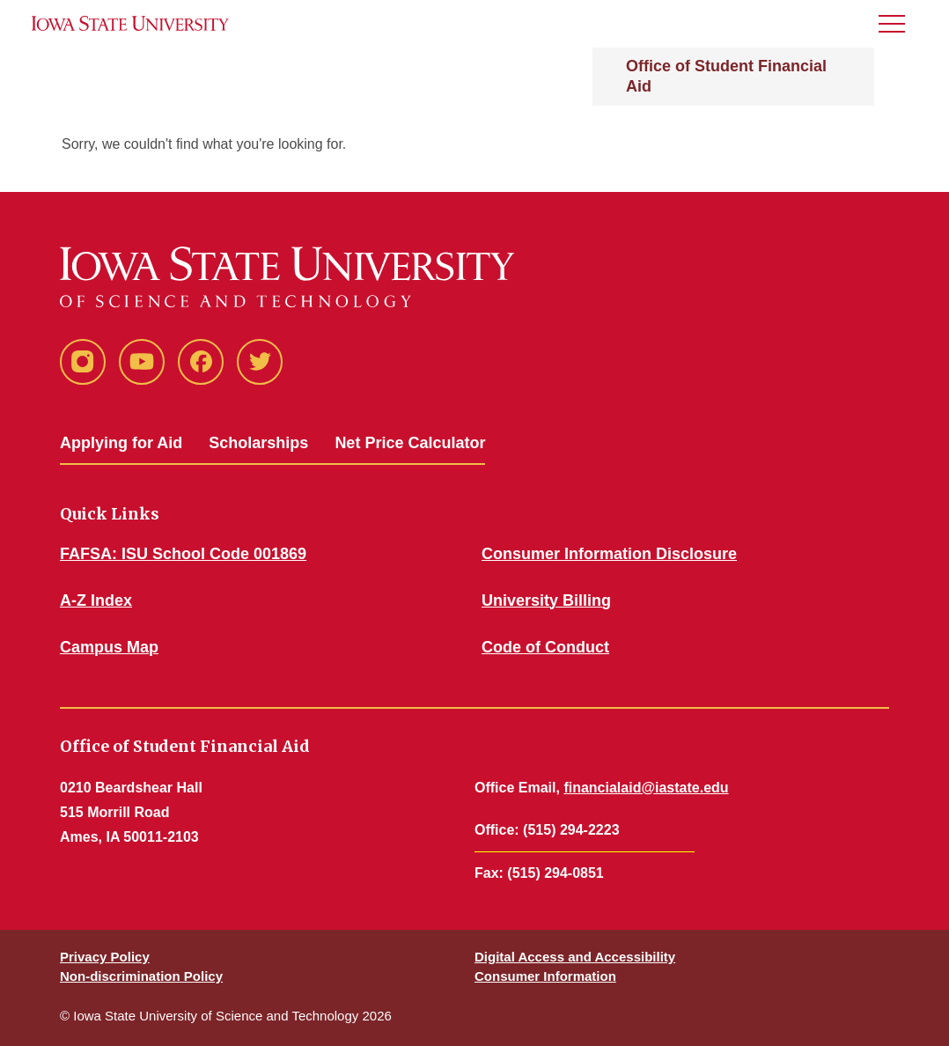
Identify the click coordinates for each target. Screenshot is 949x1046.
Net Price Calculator (410, 443)
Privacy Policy (105, 956)
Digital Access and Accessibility (574, 956)
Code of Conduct (545, 647)
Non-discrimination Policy (141, 976)
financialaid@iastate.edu (645, 787)
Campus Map (109, 647)
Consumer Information (545, 976)
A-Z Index (96, 600)
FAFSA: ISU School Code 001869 (183, 554)
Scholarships (258, 443)
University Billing (546, 600)
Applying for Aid (121, 443)
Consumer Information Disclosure (609, 554)
